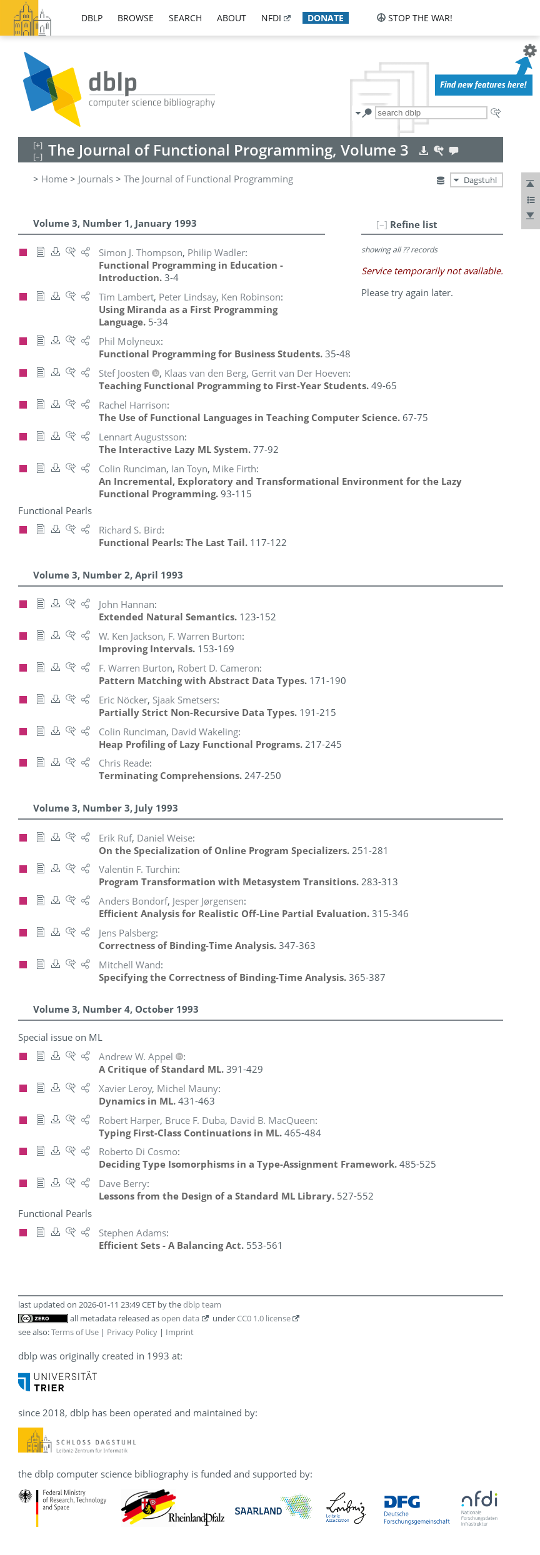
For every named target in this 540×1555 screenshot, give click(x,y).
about (231, 18)
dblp (91, 18)
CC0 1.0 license (264, 1318)
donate (326, 18)
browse (136, 18)
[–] (382, 224)
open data (180, 1318)
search (185, 18)
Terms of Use (75, 1332)
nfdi (271, 18)
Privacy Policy (132, 1332)
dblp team (202, 1304)
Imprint (180, 1332)
